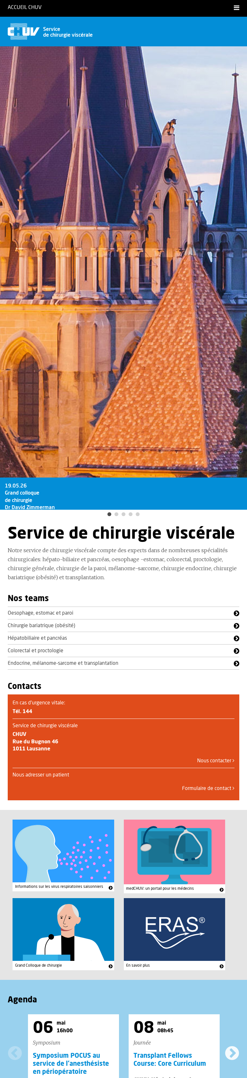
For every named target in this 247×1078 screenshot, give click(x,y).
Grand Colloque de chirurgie (38, 965)
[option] (123, 278)
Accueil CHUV (24, 7)
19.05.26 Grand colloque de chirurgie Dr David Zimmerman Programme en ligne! (30, 507)
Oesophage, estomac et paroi (40, 613)
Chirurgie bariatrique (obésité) (41, 625)
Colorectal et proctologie (35, 650)
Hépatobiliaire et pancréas (37, 638)
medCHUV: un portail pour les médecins (160, 888)
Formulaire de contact (208, 788)
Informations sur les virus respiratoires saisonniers (59, 886)
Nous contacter (215, 760)
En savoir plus (138, 965)
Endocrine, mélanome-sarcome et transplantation (63, 663)
